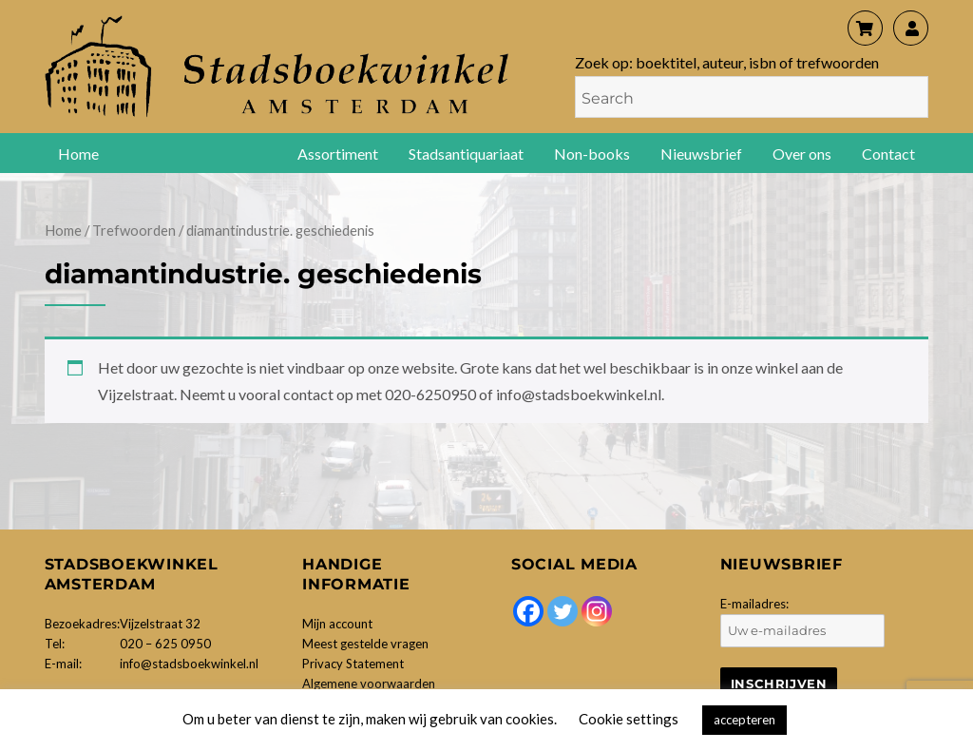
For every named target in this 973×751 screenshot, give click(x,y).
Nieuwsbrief (701, 153)
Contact (888, 153)
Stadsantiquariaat (466, 153)
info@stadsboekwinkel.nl (189, 663)
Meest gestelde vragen (365, 643)
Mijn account (337, 623)
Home (78, 153)
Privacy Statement (353, 663)
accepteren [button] (744, 719)
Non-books (592, 153)
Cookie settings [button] (628, 718)
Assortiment (337, 153)
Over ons (802, 153)
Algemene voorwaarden (368, 683)
